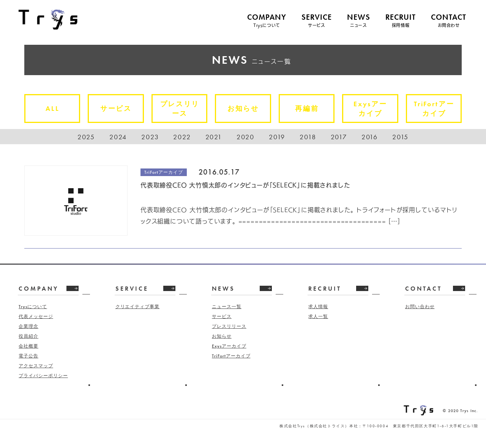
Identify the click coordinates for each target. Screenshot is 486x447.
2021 (213, 136)
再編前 (310, 108)
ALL (56, 108)
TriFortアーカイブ (437, 110)
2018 (308, 136)
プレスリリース (183, 110)
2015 (400, 136)
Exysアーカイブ (373, 110)
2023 (150, 136)
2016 (369, 136)
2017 (339, 136)
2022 (182, 136)
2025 (86, 136)
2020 (245, 136)
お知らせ (246, 108)
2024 (118, 136)
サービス (119, 108)
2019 (277, 136)
